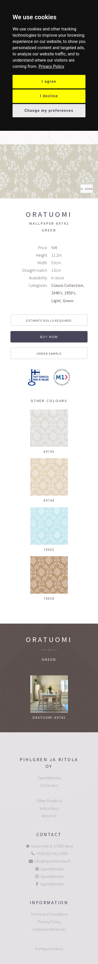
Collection (49, 785)
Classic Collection (67, 285)
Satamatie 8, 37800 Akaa (52, 846)
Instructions (49, 808)
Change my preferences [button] (49, 110)
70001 (49, 549)
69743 (49, 451)
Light (56, 300)
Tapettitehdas (49, 777)
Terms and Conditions (49, 914)
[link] (51, 66)
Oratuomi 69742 (49, 717)
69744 (49, 500)
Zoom (89, 189)
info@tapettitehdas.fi (52, 861)
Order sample (49, 353)
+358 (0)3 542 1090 (52, 853)
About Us (49, 815)
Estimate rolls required (49, 320)
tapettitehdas (52, 868)
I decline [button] (49, 96)
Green (68, 300)
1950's (70, 292)
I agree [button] (49, 81)
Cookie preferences (49, 929)
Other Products (49, 800)
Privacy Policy (51, 66)
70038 (49, 598)
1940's (56, 292)
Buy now (49, 337)
